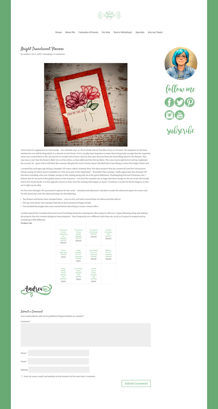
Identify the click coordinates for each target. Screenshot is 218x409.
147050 (63, 279)
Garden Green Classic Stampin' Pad (94, 273)
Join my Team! (155, 32)
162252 (93, 234)
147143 (78, 277)
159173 (108, 236)
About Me (70, 32)
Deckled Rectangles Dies (108, 232)
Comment (26, 321)
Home (58, 32)
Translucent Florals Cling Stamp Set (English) (63, 234)
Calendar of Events (88, 32)
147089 (93, 279)
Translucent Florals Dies (94, 231)
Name (24, 353)
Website (24, 370)
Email (24, 361)
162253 (78, 238)
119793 (78, 258)
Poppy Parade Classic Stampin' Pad (63, 273)
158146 (63, 254)
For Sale (106, 32)
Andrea (26, 54)
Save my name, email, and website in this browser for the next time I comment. (60, 376)
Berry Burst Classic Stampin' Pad (79, 272)
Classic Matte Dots (63, 251)
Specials (140, 32)
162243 (63, 240)
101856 (108, 256)
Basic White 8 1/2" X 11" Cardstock (94, 252)
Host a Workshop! (123, 32)
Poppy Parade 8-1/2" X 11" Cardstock (78, 253)
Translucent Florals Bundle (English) (78, 233)
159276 (93, 256)
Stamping (47, 54)
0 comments (59, 54)
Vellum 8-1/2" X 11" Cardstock (108, 252)
